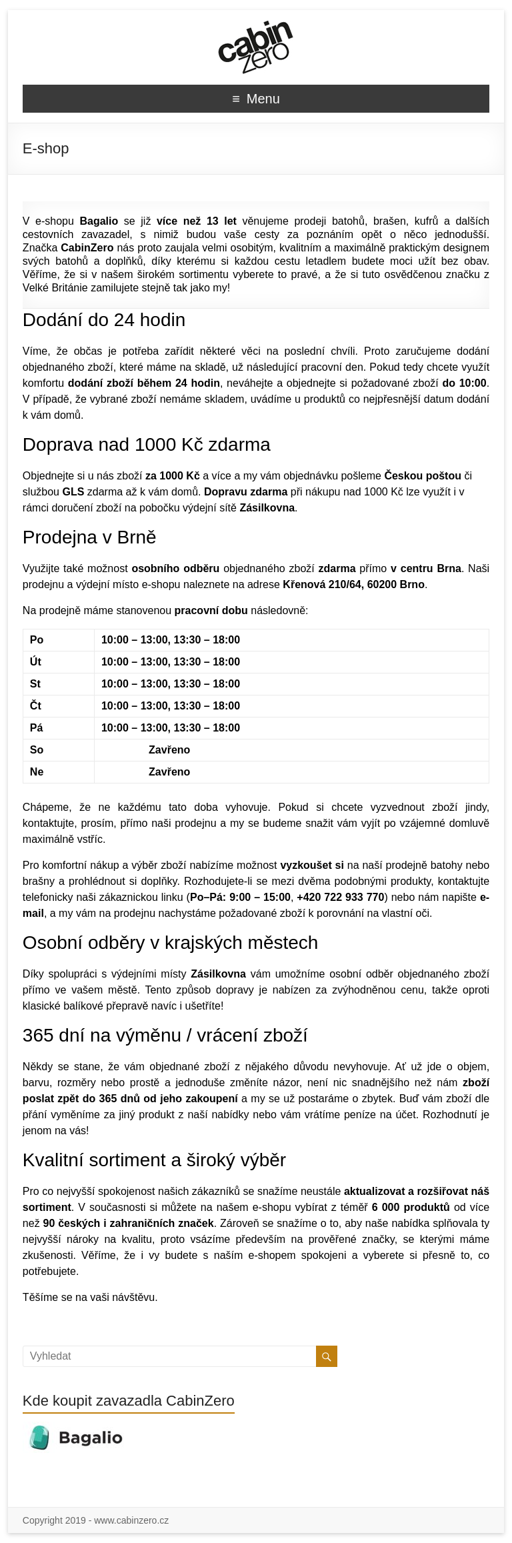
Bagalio (98, 221)
